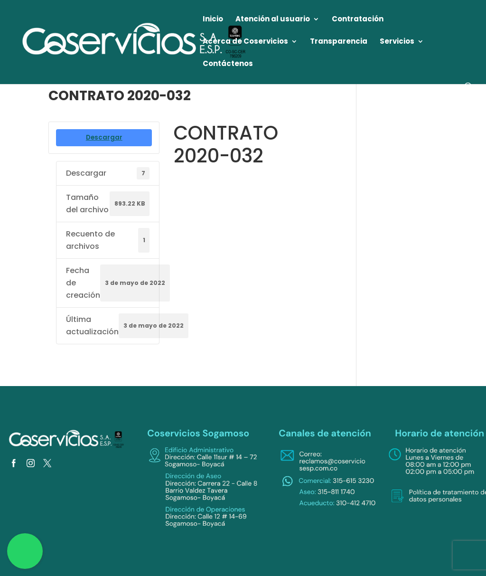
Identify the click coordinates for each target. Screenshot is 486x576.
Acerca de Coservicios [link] (245, 42)
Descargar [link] (104, 137)
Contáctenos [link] (228, 64)
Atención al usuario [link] (272, 20)
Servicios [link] (397, 42)
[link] (134, 41)
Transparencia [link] (338, 42)
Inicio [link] (213, 20)
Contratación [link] (357, 20)
